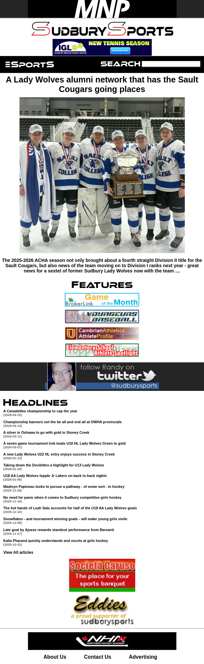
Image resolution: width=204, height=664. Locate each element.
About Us (54, 657)
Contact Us (97, 657)
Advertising (143, 657)
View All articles (18, 552)
